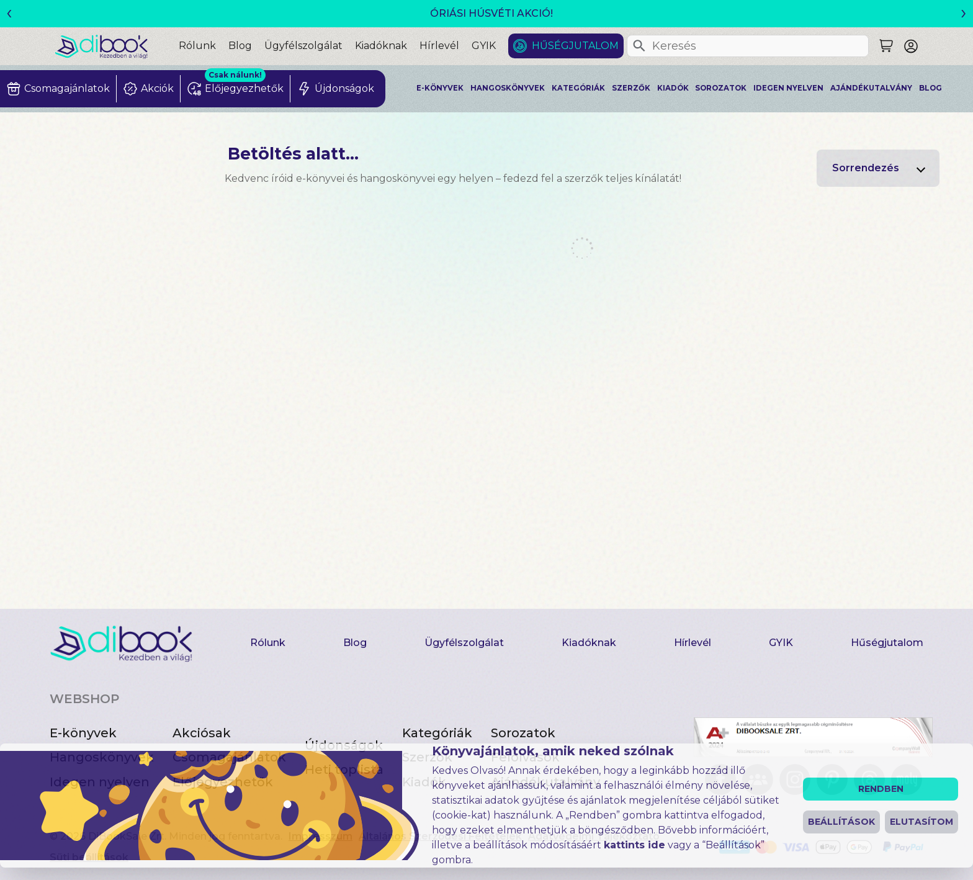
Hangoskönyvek (507, 88)
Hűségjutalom (575, 46)
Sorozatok (721, 88)
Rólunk (197, 46)
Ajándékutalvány (871, 88)
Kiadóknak (381, 46)
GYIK (484, 46)
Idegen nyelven (788, 88)
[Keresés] (639, 46)
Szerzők (631, 88)
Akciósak (202, 732)
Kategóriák (578, 88)
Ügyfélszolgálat (303, 46)
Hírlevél (439, 46)
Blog (240, 46)
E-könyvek (440, 88)
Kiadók (673, 88)
